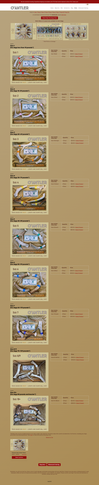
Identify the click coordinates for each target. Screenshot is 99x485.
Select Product (79, 54)
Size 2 (39, 12)
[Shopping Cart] (87, 4)
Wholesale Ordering (83, 8)
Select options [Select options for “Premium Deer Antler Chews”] (19, 457)
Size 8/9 (62, 12)
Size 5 (50, 12)
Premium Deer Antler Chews (19, 452)
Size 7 (58, 12)
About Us (57, 8)
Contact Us (67, 8)
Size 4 (46, 12)
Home (52, 8)
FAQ (62, 8)
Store (75, 8)
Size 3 (43, 12)
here (31, 435)
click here (63, 14)
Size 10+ (67, 12)
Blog (72, 8)
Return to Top (49, 437)
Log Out (50, 481)
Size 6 (54, 12)
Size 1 (35, 12)
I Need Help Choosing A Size (49, 18)
